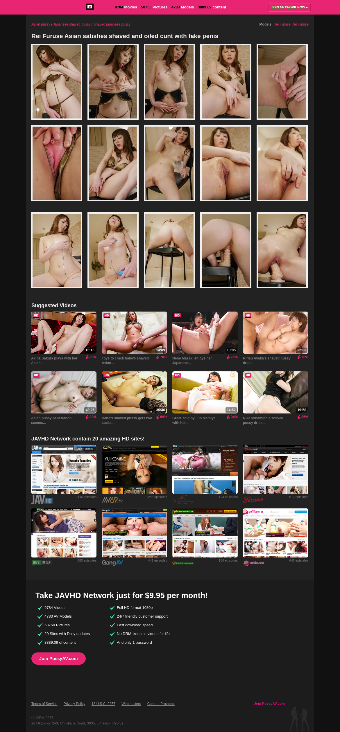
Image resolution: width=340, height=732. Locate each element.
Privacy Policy (74, 704)
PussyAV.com (51, 7)
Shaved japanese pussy (112, 24)
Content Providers (161, 704)
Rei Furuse (282, 24)
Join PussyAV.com (58, 658)
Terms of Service (44, 704)
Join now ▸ (289, 7)
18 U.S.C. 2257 (103, 704)
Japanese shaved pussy (72, 24)
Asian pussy (40, 24)
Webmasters (131, 704)
